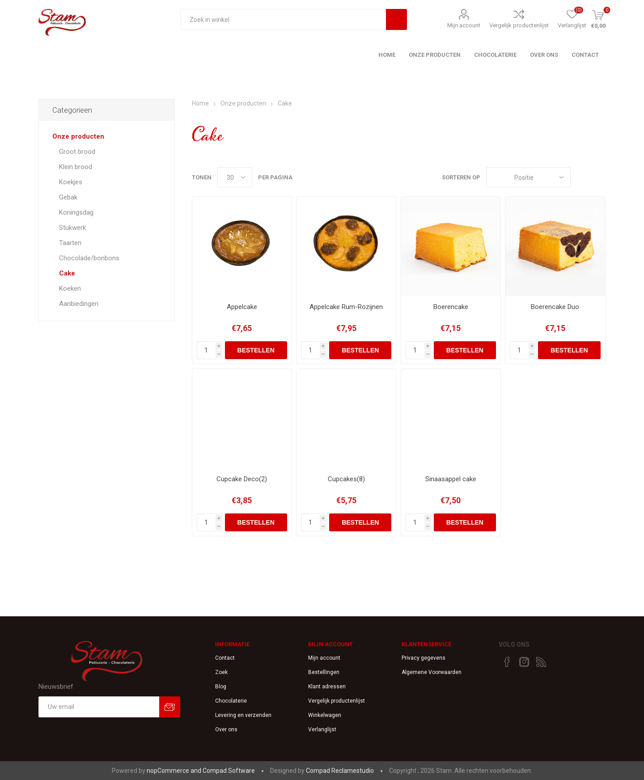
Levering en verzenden (243, 715)
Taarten (70, 243)
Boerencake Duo (555, 307)
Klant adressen (327, 686)
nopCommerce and (175, 770)
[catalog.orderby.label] (528, 177)
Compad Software (229, 770)
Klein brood (75, 167)
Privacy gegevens (423, 658)
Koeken (70, 288)
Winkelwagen (324, 715)
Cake (67, 273)
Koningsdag (76, 212)
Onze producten (78, 136)
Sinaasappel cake (450, 479)
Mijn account (463, 25)
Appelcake (242, 307)
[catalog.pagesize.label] (234, 177)
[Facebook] (507, 662)
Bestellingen (323, 672)
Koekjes (70, 182)
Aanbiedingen (78, 304)
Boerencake (450, 307)
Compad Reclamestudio (340, 770)
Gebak (68, 197)
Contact (225, 658)
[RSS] (541, 662)
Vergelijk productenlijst (519, 25)
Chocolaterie (231, 701)
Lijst (599, 177)
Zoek (221, 672)
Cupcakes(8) (346, 479)
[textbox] (283, 19)
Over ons (226, 729)
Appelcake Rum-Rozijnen (346, 307)
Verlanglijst (322, 729)
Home (200, 103)
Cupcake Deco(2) (241, 479)
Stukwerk (72, 228)
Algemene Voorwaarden (432, 672)
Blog (220, 686)
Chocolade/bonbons (89, 258)
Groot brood (77, 152)
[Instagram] (524, 662)
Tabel (582, 177)
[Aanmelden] (98, 706)
